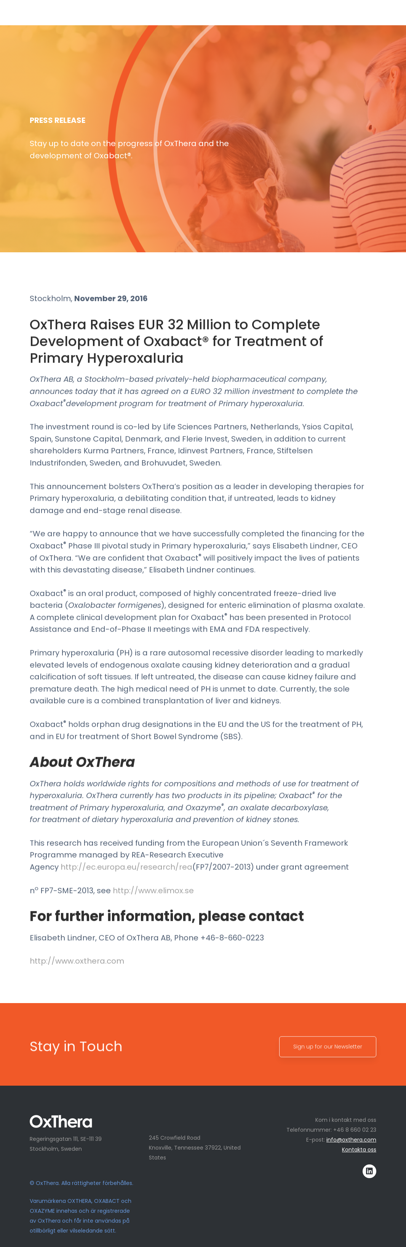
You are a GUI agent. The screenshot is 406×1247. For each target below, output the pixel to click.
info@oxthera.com (351, 1139)
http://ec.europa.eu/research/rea (126, 880)
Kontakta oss (359, 1149)
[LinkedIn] (369, 1171)
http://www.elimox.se (153, 904)
